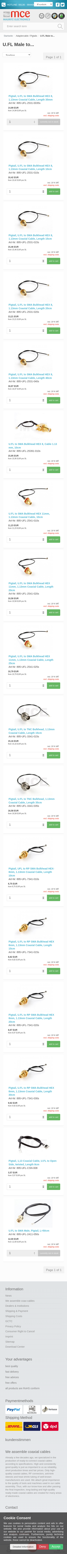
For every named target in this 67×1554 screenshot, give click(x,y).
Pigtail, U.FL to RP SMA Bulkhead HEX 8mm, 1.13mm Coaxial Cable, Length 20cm (31, 1018)
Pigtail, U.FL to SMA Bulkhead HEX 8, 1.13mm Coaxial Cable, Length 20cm (31, 306)
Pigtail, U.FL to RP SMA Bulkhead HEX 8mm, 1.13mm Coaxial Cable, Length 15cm (31, 945)
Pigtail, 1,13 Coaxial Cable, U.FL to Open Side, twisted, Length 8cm (32, 1162)
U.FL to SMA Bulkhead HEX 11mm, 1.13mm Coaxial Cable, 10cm (29, 515)
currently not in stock (49, 122)
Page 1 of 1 (53, 57)
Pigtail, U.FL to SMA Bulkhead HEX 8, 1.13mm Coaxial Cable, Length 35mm (31, 98)
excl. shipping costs (51, 116)
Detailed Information (23, 1546)
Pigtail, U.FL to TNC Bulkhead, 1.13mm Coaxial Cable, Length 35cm (31, 801)
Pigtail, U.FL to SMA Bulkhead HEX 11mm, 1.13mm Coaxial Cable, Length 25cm (31, 660)
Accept (56, 1546)
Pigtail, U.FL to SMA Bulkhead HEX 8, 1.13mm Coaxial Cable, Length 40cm (31, 376)
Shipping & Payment (16, 1311)
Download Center (15, 1346)
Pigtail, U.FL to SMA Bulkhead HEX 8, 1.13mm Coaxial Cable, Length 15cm (31, 237)
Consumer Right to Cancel (20, 1331)
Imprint (9, 1336)
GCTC (9, 1321)
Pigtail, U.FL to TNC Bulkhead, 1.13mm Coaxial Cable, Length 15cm (31, 731)
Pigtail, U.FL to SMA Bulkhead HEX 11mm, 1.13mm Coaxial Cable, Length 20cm (31, 587)
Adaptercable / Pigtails (26, 36)
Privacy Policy (13, 1326)
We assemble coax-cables (19, 1300)
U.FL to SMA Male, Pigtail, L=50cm (29, 1230)
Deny (42, 1546)
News (8, 1295)
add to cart (53, 191)
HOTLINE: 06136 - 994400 (18, 4)
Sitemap (9, 1341)
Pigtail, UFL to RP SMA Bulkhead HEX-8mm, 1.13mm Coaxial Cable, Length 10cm (31, 872)
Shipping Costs (13, 1316)
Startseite (8, 36)
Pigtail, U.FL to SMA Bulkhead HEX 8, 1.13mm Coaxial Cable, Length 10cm (31, 167)
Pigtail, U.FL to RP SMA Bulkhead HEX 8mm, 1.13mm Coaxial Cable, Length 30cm (31, 1091)
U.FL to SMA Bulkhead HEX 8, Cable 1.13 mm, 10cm (33, 446)
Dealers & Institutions (17, 1305)
